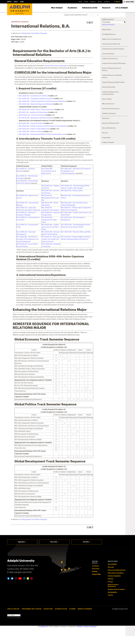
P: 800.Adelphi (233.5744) (19, 572)
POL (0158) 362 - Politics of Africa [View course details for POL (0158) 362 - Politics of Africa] (30, 131)
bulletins (43, 626)
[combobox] (81, 15)
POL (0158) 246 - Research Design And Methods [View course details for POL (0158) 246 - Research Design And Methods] (36, 104)
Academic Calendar (108, 142)
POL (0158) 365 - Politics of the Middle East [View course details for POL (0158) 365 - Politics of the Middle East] (34, 129)
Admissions (105, 118)
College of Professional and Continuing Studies (110, 93)
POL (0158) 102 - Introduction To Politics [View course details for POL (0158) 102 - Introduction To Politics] (33, 96)
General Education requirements (56, 65)
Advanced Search (108, 24)
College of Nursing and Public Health (113, 82)
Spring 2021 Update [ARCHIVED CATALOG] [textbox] (75, 14)
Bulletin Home (106, 29)
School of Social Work (108, 87)
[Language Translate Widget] (13, 615)
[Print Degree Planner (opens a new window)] (88, 22)
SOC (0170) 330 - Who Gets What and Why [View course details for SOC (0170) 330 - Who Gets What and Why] (75, 232)
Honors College (106, 99)
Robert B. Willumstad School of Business (111, 69)
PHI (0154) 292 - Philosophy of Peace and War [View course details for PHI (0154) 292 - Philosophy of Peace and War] (50, 198)
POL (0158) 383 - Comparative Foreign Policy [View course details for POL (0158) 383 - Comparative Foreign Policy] (49, 220)
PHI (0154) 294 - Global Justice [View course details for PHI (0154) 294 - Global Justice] (72, 190)
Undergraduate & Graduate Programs (33, 33)
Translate (16, 617)
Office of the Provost (108, 104)
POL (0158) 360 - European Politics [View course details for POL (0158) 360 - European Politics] (31, 123)
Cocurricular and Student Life (111, 44)
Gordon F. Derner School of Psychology (114, 63)
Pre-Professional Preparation (111, 108)
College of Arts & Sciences (110, 58)
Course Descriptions (108, 53)
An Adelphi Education (109, 34)
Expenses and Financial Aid (110, 123)
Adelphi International (109, 113)
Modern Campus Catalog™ (87, 626)
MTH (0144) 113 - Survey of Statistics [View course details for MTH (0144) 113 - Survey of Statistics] (32, 115)
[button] (117, 2)
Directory (105, 133)
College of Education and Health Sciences (112, 76)
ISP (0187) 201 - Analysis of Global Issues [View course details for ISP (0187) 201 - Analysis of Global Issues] (33, 112)
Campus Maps (106, 137)
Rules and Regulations (109, 128)
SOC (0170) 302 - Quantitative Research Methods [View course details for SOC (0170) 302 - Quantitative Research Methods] (36, 118)
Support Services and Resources (111, 39)
